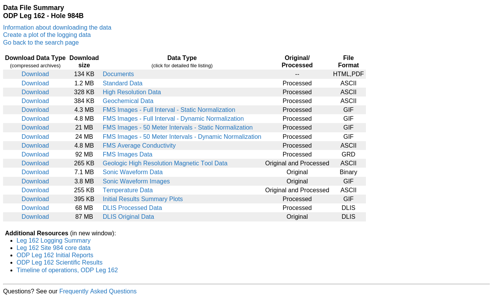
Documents (118, 74)
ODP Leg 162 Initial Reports (55, 255)
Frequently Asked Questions (98, 291)
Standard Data (123, 83)
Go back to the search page (41, 42)
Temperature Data (128, 190)
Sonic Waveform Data (133, 172)
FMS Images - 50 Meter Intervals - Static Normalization (178, 127)
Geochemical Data (128, 101)
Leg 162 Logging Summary (54, 240)
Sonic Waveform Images (136, 181)
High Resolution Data (132, 92)
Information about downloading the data (57, 27)
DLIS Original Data (128, 216)
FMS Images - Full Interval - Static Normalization (169, 110)
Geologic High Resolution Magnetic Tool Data (165, 163)
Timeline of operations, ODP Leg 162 (67, 270)
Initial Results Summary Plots (143, 199)
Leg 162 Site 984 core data (54, 248)
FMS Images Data (128, 154)
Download (35, 74)
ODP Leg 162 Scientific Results (59, 262)
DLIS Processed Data (132, 208)
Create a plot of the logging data (47, 35)
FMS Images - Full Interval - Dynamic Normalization (173, 118)
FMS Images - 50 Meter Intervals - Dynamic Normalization (182, 136)
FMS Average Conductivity (139, 145)
